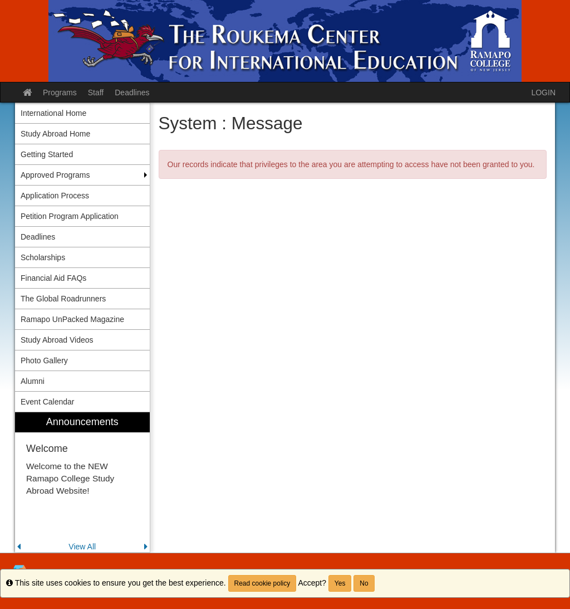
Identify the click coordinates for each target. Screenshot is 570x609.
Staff (96, 92)
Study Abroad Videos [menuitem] (57, 339)
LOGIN (543, 92)
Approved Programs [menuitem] (55, 174)
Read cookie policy (262, 583)
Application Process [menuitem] (55, 195)
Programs (60, 92)
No (364, 583)
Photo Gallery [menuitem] (44, 360)
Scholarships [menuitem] (43, 257)
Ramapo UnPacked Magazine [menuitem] (72, 319)
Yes (340, 583)
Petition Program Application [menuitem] (70, 216)
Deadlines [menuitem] (38, 236)
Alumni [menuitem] (33, 381)
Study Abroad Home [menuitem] (55, 133)
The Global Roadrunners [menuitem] (63, 298)
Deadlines (132, 92)
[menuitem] (82, 482)
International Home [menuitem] (53, 113)
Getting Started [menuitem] (47, 154)
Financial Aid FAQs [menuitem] (53, 278)
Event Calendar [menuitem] (48, 401)
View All (82, 546)
